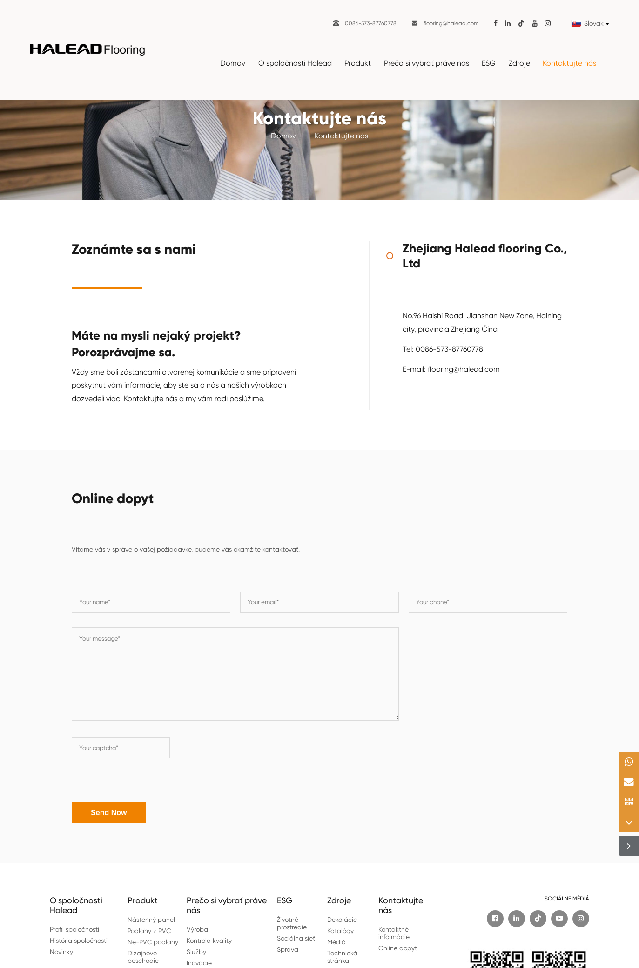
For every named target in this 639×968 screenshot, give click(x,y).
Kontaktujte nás (569, 63)
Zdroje (519, 63)
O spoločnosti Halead (295, 63)
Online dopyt (397, 947)
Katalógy (340, 930)
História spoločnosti (79, 939)
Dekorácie (342, 918)
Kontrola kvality (209, 939)
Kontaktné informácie (394, 932)
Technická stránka (342, 955)
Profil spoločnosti (74, 928)
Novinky (61, 950)
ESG (489, 63)
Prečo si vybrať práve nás (426, 63)
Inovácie (199, 962)
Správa (287, 948)
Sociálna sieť (296, 937)
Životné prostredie (292, 922)
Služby (196, 950)
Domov (232, 63)
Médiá (336, 941)
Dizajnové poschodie (143, 955)
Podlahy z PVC (149, 930)
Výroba (197, 928)
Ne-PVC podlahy (153, 941)
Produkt (357, 63)
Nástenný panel (151, 918)
